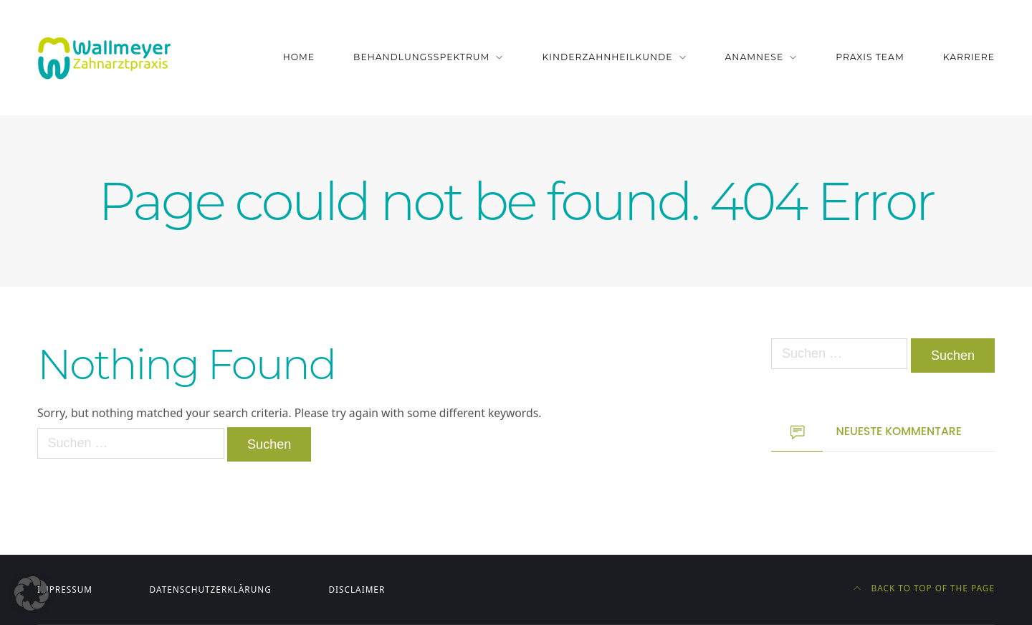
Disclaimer (356, 589)
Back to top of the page (924, 587)
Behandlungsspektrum (421, 57)
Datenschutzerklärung (211, 589)
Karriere (969, 57)
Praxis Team (870, 57)
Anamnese (754, 57)
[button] (31, 593)
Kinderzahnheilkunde (607, 57)
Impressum (64, 589)
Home (299, 57)
